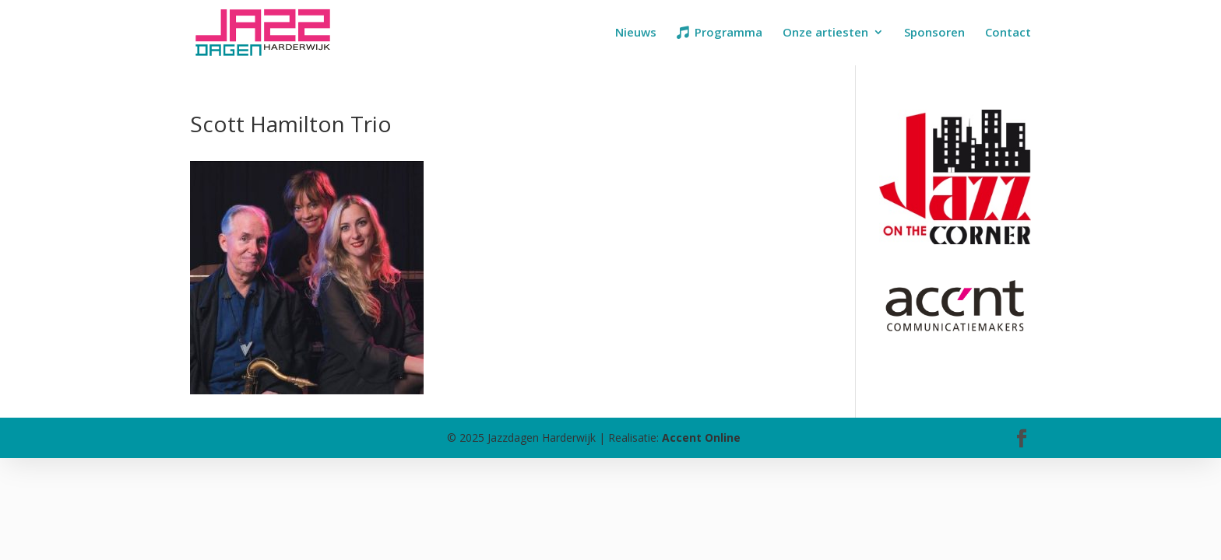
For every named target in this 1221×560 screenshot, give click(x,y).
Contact (1008, 33)
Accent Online (701, 437)
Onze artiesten (825, 33)
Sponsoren (934, 33)
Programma (728, 33)
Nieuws (635, 33)
